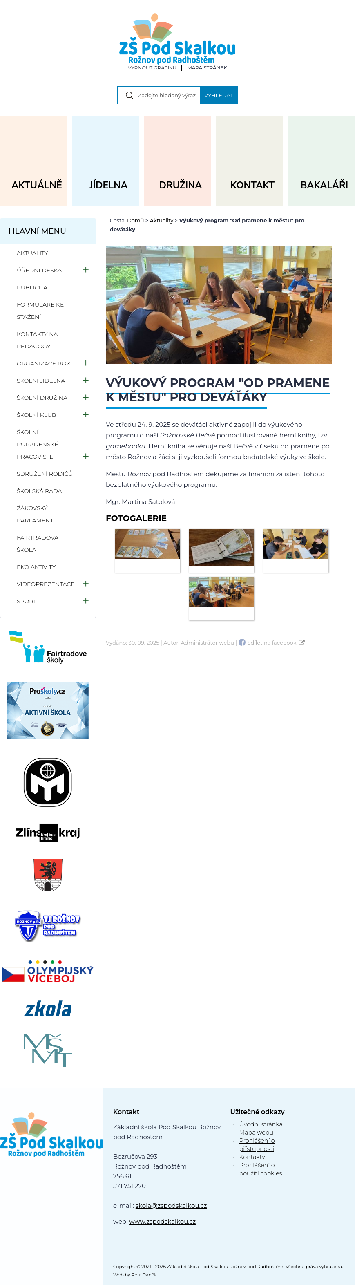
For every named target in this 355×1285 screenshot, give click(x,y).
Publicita (32, 287)
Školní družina (42, 397)
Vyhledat (218, 95)
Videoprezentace (46, 584)
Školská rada (39, 491)
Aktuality (162, 220)
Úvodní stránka (261, 1124)
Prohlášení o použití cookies (260, 1169)
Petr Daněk (144, 1275)
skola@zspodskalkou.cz (171, 1205)
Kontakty (252, 1157)
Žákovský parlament (35, 514)
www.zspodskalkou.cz (162, 1221)
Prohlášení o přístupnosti (257, 1145)
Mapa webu (256, 1132)
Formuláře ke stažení (40, 310)
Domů (135, 220)
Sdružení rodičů (45, 473)
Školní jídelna (41, 380)
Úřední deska (39, 270)
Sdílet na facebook (272, 642)
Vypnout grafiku (152, 68)
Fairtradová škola (37, 543)
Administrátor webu (207, 642)
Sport (26, 601)
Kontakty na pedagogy (37, 340)
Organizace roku (46, 363)
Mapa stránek (207, 68)
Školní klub (36, 415)
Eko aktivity (36, 567)
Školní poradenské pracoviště (37, 444)
